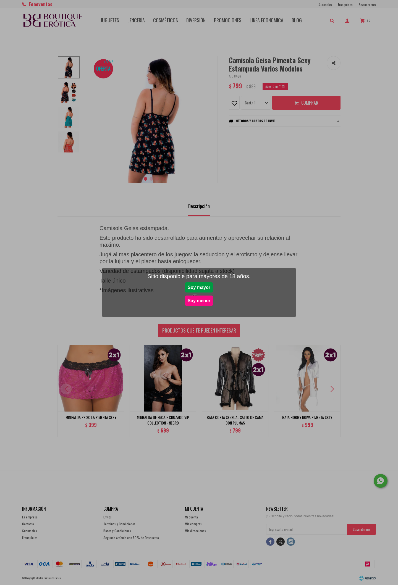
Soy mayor (199, 287)
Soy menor (199, 300)
